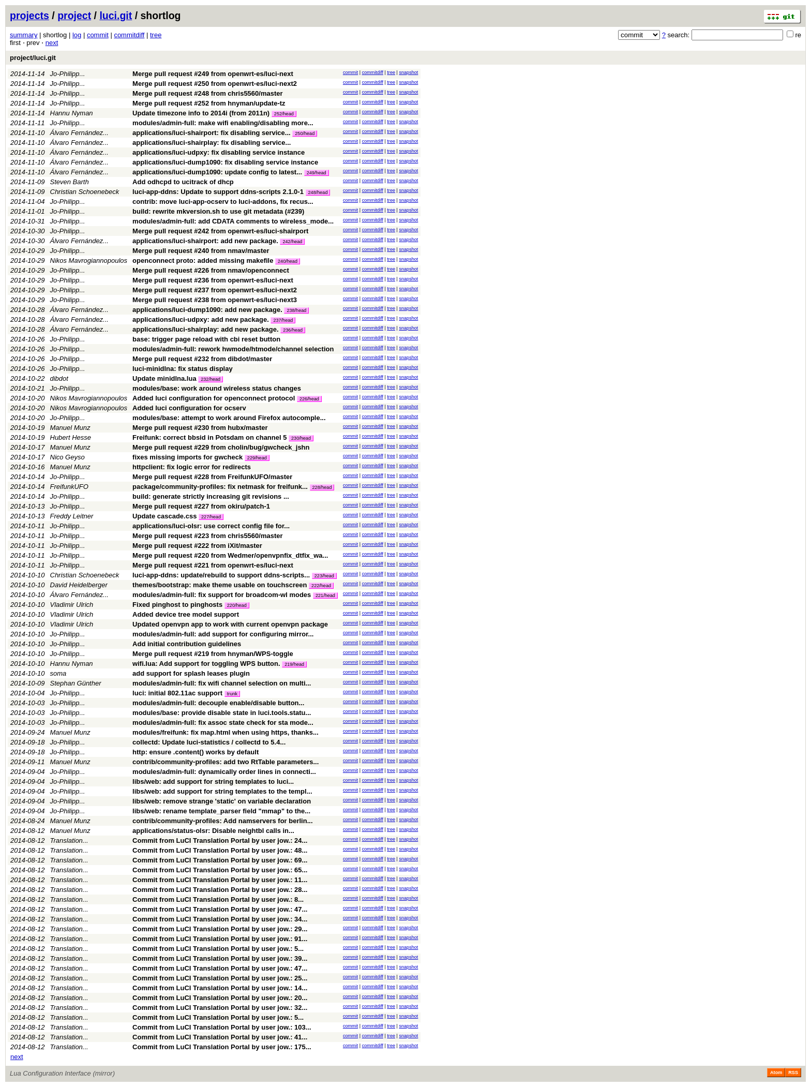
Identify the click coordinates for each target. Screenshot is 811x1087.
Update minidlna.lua (164, 378)
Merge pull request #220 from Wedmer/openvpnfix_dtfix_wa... (230, 555)
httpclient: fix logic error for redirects (191, 467)
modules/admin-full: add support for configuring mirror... (222, 634)
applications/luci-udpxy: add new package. (200, 319)
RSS (793, 1072)
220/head (237, 605)
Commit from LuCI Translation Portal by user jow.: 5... (218, 948)
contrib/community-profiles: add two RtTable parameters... (225, 762)
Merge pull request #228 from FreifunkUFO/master (212, 477)
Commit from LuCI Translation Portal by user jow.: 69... (219, 860)
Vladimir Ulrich (72, 604)
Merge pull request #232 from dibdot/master (202, 359)
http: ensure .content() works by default (195, 752)
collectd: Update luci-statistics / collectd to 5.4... (209, 742)
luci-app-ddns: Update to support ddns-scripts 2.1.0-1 (218, 192)
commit (98, 35)
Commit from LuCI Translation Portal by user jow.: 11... (219, 880)
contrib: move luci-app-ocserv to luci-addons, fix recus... (222, 201)
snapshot (408, 72)
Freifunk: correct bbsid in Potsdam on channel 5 (209, 437)
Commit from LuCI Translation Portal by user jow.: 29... (219, 929)
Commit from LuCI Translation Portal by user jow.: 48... (219, 850)
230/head (301, 438)
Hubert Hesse (70, 437)
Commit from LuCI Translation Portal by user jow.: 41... (219, 1037)
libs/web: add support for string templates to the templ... (222, 791)
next (52, 43)
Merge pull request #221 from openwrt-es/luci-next (212, 565)
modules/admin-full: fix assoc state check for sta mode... (222, 722)
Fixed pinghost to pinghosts (177, 604)
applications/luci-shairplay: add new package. (205, 329)
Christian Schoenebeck (84, 192)
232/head (210, 379)
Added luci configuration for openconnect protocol (213, 398)
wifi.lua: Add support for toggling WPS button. (206, 663)
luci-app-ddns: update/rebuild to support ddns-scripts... (222, 575)
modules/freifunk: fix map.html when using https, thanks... (225, 732)
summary (23, 35)
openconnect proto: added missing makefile (202, 260)
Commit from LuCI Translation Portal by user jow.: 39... (219, 958)
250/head (304, 133)
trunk (232, 693)
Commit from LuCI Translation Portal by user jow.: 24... (219, 840)
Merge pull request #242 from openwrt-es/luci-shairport (220, 231)
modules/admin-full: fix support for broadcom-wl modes (221, 595)
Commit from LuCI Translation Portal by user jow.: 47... (219, 909)
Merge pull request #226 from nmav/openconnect (210, 270)
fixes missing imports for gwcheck (187, 457)
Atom (776, 1072)
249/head (316, 172)
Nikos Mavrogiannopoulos (89, 260)
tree (155, 35)
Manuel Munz (70, 427)
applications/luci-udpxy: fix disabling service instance (218, 152)
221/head (325, 595)
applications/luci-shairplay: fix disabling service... (211, 142)
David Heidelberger (79, 585)
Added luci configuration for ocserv (189, 408)
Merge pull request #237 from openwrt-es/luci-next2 (214, 290)
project (74, 15)
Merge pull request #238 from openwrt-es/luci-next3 (214, 300)
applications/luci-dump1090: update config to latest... (218, 172)
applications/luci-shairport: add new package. (205, 241)
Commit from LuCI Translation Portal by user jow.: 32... (219, 1007)
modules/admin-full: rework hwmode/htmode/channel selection (233, 349)
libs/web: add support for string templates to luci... (213, 781)
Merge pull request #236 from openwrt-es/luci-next (212, 280)
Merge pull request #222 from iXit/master (197, 545)
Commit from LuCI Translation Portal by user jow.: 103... (221, 1027)
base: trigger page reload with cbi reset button (206, 339)
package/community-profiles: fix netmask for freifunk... (220, 486)
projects (29, 15)
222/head (321, 585)
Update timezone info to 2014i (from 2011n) (200, 113)
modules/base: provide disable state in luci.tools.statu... (221, 713)
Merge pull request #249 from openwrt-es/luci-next (212, 74)
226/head (309, 398)
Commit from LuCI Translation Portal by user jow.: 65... (219, 870)
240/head (287, 261)
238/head (296, 310)
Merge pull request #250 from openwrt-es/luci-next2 (214, 83)
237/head (283, 320)
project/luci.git (33, 58)
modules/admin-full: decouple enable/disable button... (218, 703)
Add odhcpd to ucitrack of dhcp (183, 182)
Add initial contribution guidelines (186, 644)
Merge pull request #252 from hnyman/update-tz (208, 103)
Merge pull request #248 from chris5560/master (207, 93)
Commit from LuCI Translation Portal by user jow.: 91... (219, 939)
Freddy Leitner (72, 516)
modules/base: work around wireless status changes (216, 388)
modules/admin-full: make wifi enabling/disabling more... (222, 123)
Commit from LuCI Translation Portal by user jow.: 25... (219, 978)
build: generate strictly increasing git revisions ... (210, 496)
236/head (293, 330)
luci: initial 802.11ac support (177, 693)
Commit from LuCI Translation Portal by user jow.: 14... (219, 988)
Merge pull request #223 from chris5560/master (207, 536)
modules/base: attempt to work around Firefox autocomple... (228, 418)
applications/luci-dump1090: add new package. (207, 310)
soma (58, 673)
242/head (292, 241)
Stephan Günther (75, 683)
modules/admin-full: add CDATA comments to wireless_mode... (233, 221)
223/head (324, 575)
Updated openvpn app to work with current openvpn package (230, 624)
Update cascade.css (164, 516)
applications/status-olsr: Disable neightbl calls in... (213, 831)
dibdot (59, 378)
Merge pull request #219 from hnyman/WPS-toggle (212, 654)
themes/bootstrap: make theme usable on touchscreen (219, 585)
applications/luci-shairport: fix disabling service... (212, 133)
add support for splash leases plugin (191, 673)
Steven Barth (69, 182)
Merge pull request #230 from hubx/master (200, 427)
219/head (294, 664)
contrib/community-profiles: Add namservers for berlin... (222, 821)
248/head (318, 192)
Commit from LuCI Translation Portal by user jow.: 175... (221, 1047)
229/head (257, 457)
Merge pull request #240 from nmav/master (200, 251)
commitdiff (129, 35)
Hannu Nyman (71, 113)
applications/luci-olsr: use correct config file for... (211, 526)
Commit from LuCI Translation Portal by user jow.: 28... (219, 890)
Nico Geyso (67, 457)
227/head (211, 516)
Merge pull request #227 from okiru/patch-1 (201, 506)
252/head (284, 113)
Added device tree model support (185, 614)
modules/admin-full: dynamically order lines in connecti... (224, 772)
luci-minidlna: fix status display (182, 369)
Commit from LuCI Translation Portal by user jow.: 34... (219, 919)
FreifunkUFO (69, 486)
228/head (322, 487)
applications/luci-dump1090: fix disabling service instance (225, 162)
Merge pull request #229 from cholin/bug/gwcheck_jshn (220, 447)
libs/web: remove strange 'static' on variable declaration (221, 801)
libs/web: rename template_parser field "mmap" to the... (221, 811)
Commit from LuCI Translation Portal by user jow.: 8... (218, 899)
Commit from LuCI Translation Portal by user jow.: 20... (219, 998)
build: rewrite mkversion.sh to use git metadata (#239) (218, 211)
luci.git (115, 15)
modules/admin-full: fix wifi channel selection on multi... (221, 683)
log (76, 35)
